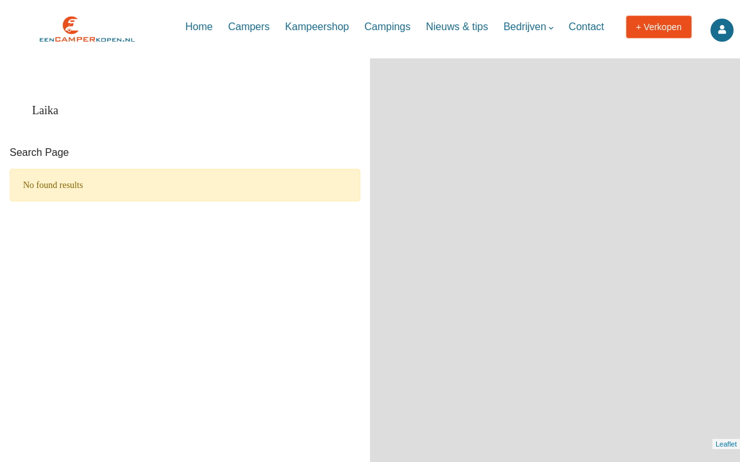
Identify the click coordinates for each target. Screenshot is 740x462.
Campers (249, 26)
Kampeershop (317, 26)
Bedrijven (528, 28)
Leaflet (726, 444)
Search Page (39, 152)
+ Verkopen (659, 27)
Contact (586, 26)
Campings (387, 26)
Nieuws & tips (457, 26)
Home (199, 26)
